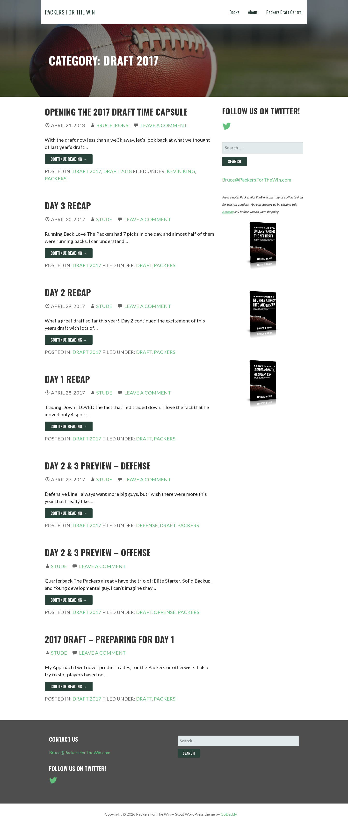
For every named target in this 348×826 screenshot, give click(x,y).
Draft (144, 265)
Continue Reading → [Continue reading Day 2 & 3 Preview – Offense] (69, 600)
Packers (55, 178)
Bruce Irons (112, 125)
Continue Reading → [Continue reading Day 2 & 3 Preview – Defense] (69, 513)
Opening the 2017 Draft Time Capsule (116, 111)
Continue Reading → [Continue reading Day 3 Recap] (69, 253)
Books (234, 12)
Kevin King (181, 171)
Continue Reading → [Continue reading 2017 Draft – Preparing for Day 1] (69, 686)
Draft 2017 (86, 171)
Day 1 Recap (67, 379)
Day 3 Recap (68, 205)
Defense (147, 525)
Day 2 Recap (68, 292)
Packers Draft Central (284, 12)
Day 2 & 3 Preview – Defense (98, 465)
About (253, 12)
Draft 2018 (117, 171)
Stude (104, 219)
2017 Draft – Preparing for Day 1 (109, 639)
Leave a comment (163, 125)
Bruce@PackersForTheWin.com (256, 180)
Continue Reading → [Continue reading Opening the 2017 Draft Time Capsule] (69, 159)
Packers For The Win (70, 11)
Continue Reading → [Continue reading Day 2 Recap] (69, 340)
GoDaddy (229, 814)
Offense (165, 612)
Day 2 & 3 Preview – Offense (98, 552)
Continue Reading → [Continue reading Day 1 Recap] (69, 426)
